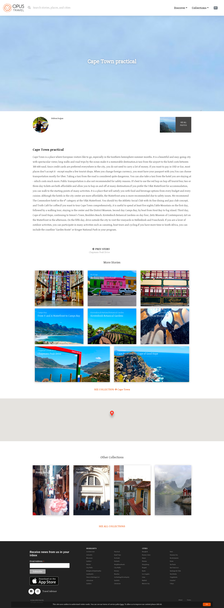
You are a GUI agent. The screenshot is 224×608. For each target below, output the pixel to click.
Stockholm (173, 574)
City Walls (89, 568)
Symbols (117, 580)
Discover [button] (179, 8)
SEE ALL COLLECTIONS (112, 526)
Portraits (117, 561)
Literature (117, 583)
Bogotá (144, 568)
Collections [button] (199, 8)
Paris (171, 552)
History (116, 571)
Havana (144, 561)
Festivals (117, 558)
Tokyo (172, 583)
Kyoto (144, 571)
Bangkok (145, 552)
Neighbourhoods (119, 564)
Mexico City (146, 583)
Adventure (89, 580)
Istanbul (172, 580)
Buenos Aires (146, 555)
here (122, 604)
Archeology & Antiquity (121, 577)
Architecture (90, 552)
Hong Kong (145, 564)
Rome (171, 561)
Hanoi (144, 558)
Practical (117, 552)
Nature (88, 564)
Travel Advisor (49, 591)
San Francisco (174, 568)
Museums (89, 558)
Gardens (89, 561)
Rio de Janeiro (174, 558)
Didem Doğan (57, 118)
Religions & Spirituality (93, 571)
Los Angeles (146, 574)
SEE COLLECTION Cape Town (112, 389)
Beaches (117, 574)
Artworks (89, 555)
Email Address (37, 561)
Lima (143, 577)
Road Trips (117, 555)
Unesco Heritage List (93, 577)
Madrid (144, 580)
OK (207, 604)
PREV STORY (71, 251)
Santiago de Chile (175, 571)
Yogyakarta (173, 577)
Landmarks (90, 574)
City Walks (117, 568)
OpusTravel (13, 8)
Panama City (174, 555)
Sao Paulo (173, 564)
